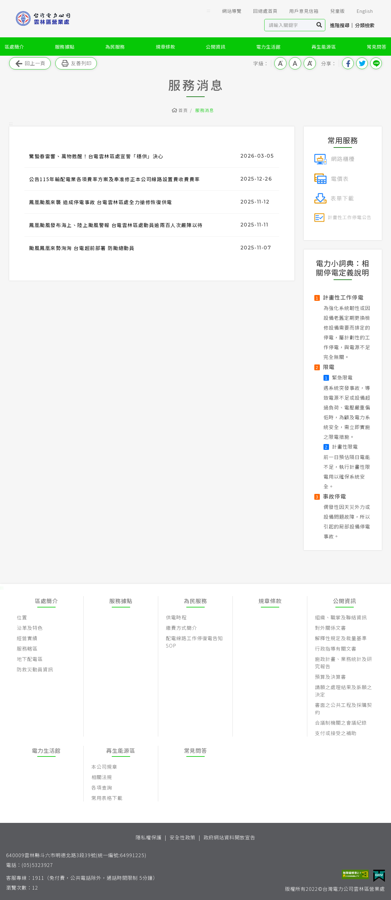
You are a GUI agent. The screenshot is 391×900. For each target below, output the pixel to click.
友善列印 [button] (76, 63)
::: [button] (208, 10)
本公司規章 (104, 766)
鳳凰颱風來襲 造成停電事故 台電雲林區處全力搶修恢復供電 (100, 202)
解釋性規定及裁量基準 (341, 638)
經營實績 (27, 638)
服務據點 (65, 46)
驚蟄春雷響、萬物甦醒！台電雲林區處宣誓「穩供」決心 (96, 156)
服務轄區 (27, 648)
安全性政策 (183, 837)
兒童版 (333, 11)
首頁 (183, 110)
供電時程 (176, 617)
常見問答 (376, 46)
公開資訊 (215, 46)
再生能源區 (324, 46)
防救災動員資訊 (35, 669)
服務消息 (204, 110)
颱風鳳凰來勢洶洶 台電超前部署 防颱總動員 (82, 248)
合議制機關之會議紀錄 (341, 722)
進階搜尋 (339, 25)
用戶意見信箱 (300, 11)
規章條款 (165, 46)
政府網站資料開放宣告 (229, 837)
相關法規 (101, 777)
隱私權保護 (149, 837)
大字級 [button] (310, 63)
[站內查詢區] (289, 25)
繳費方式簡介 (181, 627)
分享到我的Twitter (362, 63)
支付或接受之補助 (335, 733)
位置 (22, 617)
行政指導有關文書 (335, 648)
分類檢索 (365, 25)
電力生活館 (268, 46)
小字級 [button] (280, 63)
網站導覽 (228, 11)
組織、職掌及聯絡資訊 (341, 617)
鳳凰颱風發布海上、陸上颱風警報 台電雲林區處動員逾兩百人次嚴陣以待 (116, 225)
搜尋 (319, 25)
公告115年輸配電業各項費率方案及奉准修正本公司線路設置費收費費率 (114, 179)
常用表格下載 (106, 797)
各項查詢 (101, 787)
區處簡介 (14, 46)
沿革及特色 (30, 627)
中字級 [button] (295, 63)
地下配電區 (30, 659)
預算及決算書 (330, 676)
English (360, 11)
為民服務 (115, 46)
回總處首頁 (261, 11)
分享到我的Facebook (348, 63)
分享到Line (376, 63)
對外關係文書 (330, 627)
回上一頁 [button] (30, 63)
